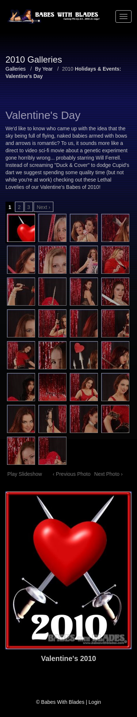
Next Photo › (108, 474)
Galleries (15, 69)
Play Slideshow (24, 474)
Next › (43, 207)
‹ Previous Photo (72, 474)
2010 (67, 69)
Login (94, 702)
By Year (44, 69)
